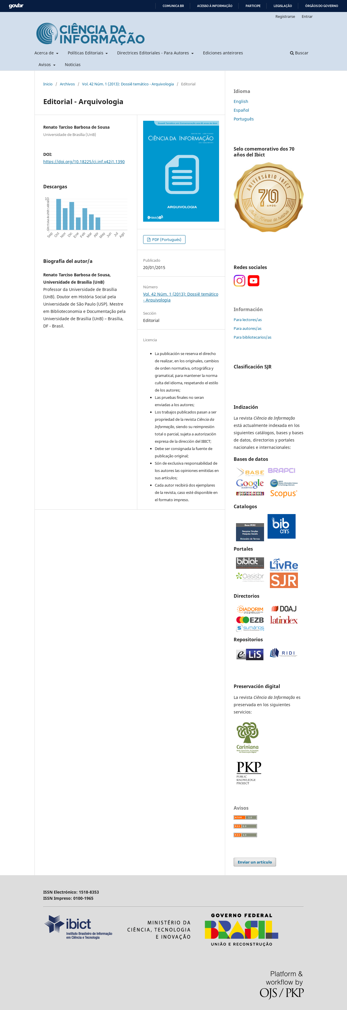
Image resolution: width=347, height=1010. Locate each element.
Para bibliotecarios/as (252, 337)
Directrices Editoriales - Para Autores (153, 53)
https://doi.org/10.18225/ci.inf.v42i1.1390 (84, 161)
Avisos (45, 64)
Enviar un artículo (255, 862)
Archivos (67, 84)
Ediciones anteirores (223, 53)
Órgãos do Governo (321, 6)
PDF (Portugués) (166, 239)
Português (244, 119)
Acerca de (44, 53)
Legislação (283, 6)
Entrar (307, 16)
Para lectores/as (248, 319)
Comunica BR (173, 6)
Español (241, 110)
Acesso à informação (215, 6)
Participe (253, 6)
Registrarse (285, 16)
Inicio (48, 84)
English (241, 101)
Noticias (73, 64)
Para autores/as (247, 328)
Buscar (299, 53)
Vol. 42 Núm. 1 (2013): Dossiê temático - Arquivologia (128, 84)
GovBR (16, 6)
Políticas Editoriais (86, 53)
